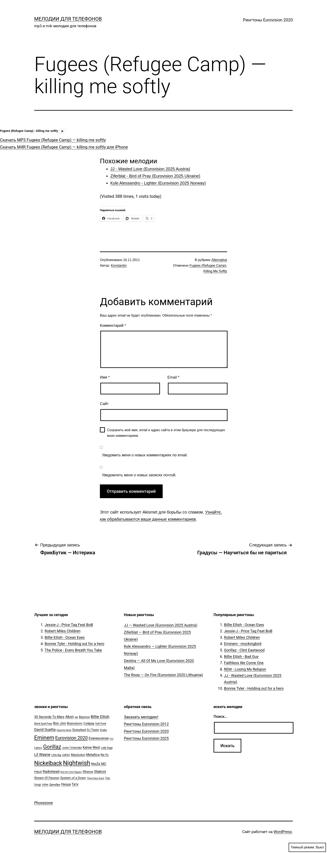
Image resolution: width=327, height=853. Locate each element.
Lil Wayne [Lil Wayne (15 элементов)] (42, 754)
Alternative (219, 260)
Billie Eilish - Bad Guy (241, 656)
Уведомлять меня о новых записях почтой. (139, 475)
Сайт (104, 404)
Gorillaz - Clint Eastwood (244, 650)
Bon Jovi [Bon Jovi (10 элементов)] (59, 723)
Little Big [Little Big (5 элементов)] (56, 755)
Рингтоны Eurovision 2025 (146, 738)
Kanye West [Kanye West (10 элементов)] (91, 747)
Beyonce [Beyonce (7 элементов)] (84, 717)
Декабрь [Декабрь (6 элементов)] (54, 784)
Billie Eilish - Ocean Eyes (65, 637)
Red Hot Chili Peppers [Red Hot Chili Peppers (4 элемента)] (71, 772)
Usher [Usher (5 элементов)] (45, 784)
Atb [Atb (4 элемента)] (76, 717)
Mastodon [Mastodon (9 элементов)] (78, 755)
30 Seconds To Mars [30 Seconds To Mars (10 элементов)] (49, 717)
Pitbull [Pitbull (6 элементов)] (38, 771)
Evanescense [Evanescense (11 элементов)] (99, 738)
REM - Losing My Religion (245, 669)
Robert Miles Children (62, 631)
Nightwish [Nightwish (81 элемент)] (76, 762)
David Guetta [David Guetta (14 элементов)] (45, 729)
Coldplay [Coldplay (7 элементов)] (88, 723)
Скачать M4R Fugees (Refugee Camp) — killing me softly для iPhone (64, 147)
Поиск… (220, 716)
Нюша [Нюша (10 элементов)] (66, 784)
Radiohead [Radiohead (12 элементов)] (51, 771)
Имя (105, 377)
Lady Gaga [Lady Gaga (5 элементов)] (107, 747)
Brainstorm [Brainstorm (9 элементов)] (74, 723)
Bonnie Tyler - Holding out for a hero (74, 643)
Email (173, 377)
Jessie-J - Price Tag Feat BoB (69, 625)
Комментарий (113, 325)
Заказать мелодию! (141, 717)
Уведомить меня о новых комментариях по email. (145, 455)
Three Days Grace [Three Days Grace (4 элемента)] (95, 778)
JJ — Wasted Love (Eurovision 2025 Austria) (160, 625)
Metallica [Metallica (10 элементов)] (93, 755)
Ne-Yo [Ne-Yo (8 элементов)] (105, 755)
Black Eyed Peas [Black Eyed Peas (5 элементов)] (43, 723)
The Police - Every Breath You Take (73, 650)
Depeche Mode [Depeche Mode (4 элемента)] (64, 730)
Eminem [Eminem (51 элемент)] (44, 737)
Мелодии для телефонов (68, 19)
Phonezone (43, 803)
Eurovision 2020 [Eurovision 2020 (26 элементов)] (71, 737)
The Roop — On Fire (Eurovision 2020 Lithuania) (163, 675)
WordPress (283, 831)
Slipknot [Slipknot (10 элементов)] (100, 772)
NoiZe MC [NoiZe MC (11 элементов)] (98, 764)
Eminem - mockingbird (242, 643)
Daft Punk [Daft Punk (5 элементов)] (100, 723)
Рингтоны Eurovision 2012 (146, 724)
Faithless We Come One (244, 663)
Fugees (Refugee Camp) (207, 265)
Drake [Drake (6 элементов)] (103, 730)
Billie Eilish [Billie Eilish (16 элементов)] (100, 716)
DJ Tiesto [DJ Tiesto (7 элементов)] (93, 730)
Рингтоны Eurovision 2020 (268, 19)
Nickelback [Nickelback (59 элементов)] (48, 763)
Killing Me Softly (215, 271)
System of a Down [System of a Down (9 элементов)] (73, 778)
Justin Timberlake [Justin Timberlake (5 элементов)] (72, 747)
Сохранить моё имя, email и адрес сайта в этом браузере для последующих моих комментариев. (166, 432)
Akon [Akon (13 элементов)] (69, 717)
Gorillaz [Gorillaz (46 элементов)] (52, 747)
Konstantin (119, 265)
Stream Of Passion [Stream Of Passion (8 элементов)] (46, 778)
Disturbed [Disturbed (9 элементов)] (79, 730)
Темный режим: (307, 847)
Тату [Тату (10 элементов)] (75, 784)
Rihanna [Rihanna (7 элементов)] (88, 771)
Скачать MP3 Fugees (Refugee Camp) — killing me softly (53, 139)
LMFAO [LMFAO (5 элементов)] (66, 755)
